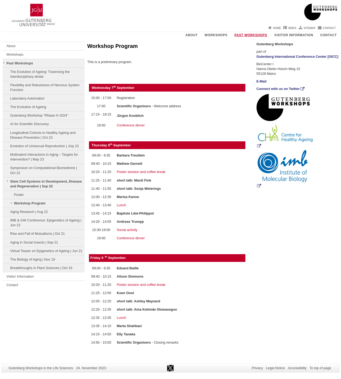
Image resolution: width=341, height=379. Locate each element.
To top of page (320, 368)
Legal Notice (275, 368)
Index (292, 28)
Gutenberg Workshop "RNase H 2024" (39, 115)
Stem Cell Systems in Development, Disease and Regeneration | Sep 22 (46, 183)
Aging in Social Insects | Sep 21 (34, 242)
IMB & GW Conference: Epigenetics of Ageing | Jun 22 (45, 222)
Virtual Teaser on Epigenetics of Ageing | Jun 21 (46, 251)
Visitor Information (293, 35)
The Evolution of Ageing (28, 107)
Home (277, 28)
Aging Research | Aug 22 (29, 212)
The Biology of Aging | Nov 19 (32, 259)
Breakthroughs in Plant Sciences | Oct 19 (41, 268)
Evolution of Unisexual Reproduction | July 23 (44, 146)
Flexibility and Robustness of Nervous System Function (44, 87)
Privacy (257, 368)
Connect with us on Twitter (278, 89)
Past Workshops (250, 35)
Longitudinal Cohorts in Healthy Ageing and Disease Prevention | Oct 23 (42, 135)
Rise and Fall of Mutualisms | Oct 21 (37, 234)
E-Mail (262, 81)
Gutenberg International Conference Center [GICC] (297, 57)
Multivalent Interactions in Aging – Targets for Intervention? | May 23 (44, 157)
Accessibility (297, 368)
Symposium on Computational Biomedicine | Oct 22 (43, 170)
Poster (19, 195)
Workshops (216, 35)
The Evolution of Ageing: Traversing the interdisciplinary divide (40, 74)
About (191, 35)
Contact (329, 28)
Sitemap (309, 28)
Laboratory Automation (27, 98)
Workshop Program (30, 203)
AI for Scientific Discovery (29, 124)
